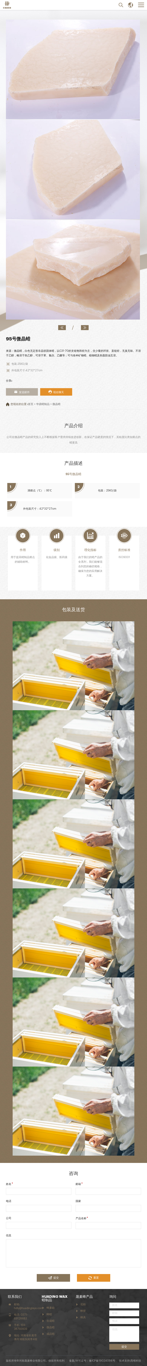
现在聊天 (56, 392)
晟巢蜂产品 (84, 1296)
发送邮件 (22, 392)
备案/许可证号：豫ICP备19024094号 (92, 1360)
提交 (53, 1278)
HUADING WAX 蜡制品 (55, 1298)
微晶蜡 (56, 404)
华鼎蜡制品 (43, 404)
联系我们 (15, 1296)
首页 (30, 404)
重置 (93, 1278)
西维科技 (135, 1360)
